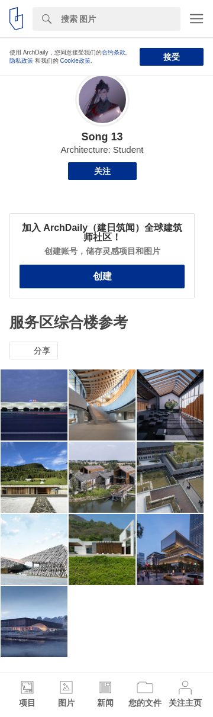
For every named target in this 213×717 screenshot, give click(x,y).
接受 (171, 57)
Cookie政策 (75, 60)
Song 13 (101, 137)
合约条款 (113, 52)
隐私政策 (21, 60)
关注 (102, 171)
